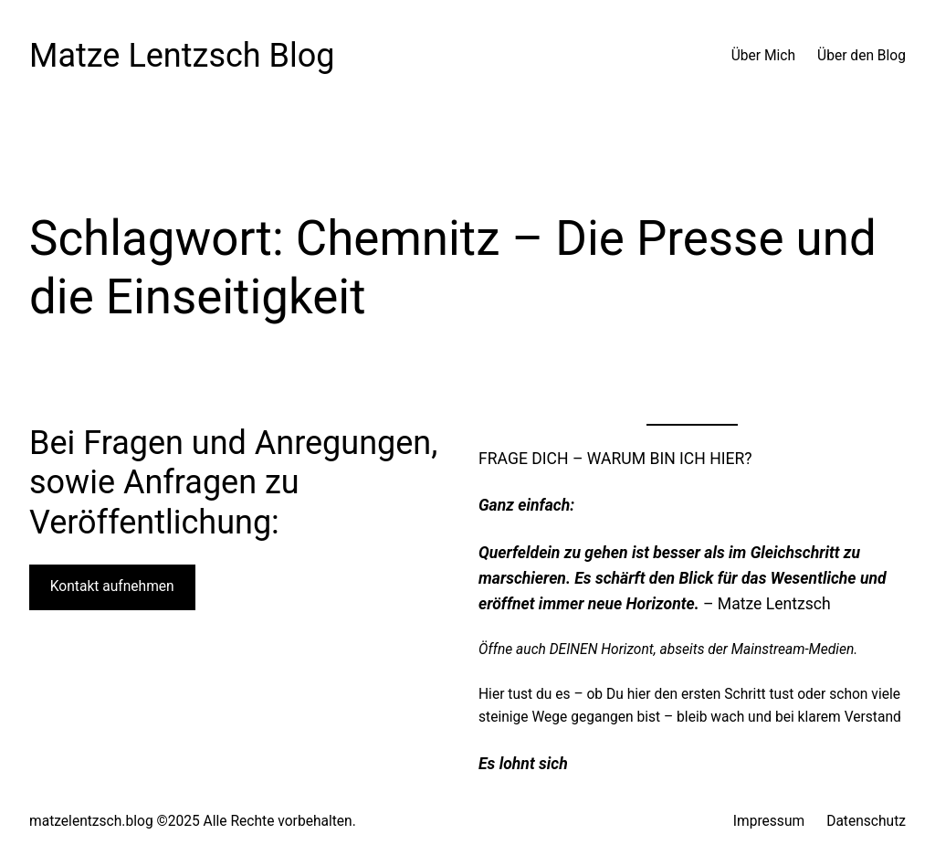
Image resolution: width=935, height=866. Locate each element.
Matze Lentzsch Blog (182, 56)
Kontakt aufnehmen (112, 586)
